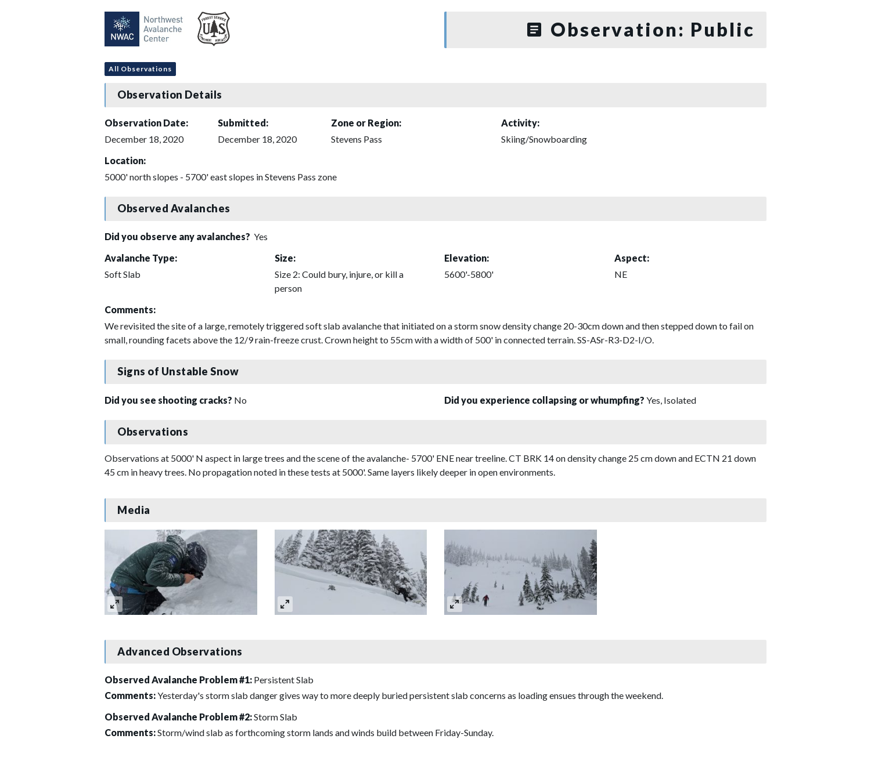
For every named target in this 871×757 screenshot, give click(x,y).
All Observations (140, 68)
